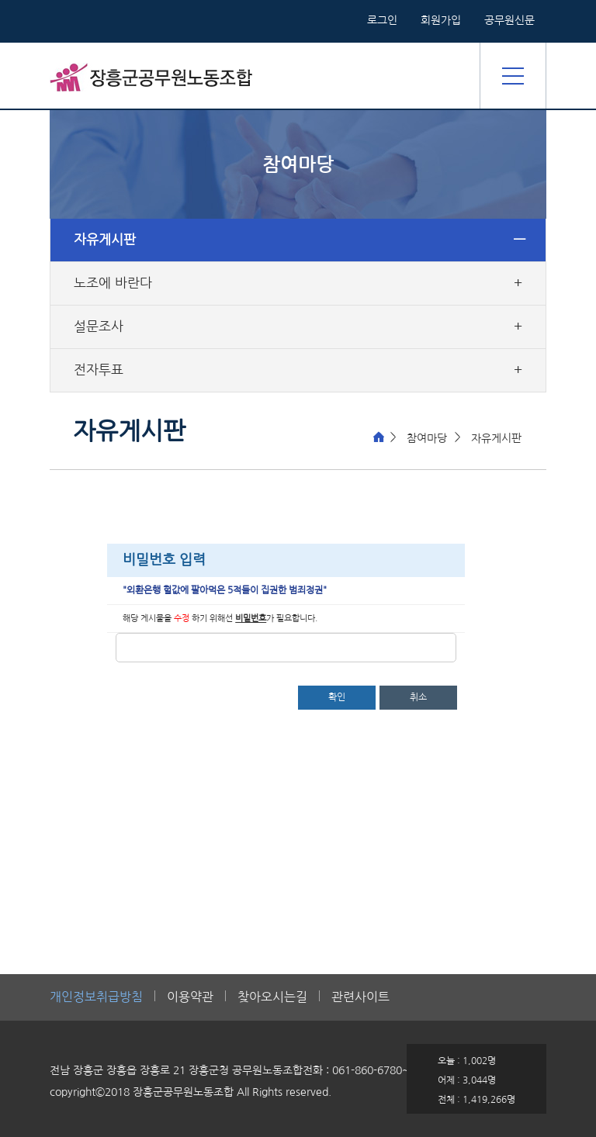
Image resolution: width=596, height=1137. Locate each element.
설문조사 (98, 326)
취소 (418, 697)
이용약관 (190, 997)
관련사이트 (360, 997)
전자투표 (98, 370)
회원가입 (441, 20)
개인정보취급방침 (96, 997)
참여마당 (427, 438)
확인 (336, 697)
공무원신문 (509, 20)
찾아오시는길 (272, 997)
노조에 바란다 (113, 283)
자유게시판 (105, 239)
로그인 (382, 20)
